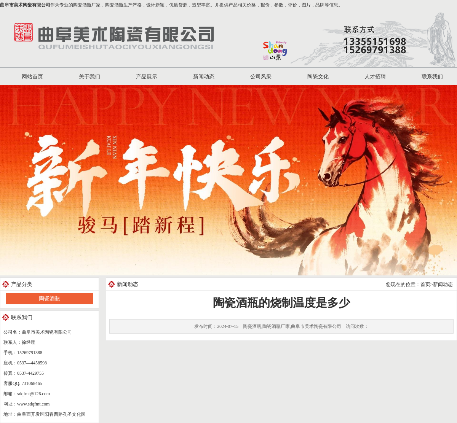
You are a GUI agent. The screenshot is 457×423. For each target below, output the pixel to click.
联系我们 (432, 77)
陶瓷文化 (318, 77)
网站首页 (32, 77)
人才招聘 (375, 77)
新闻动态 (203, 77)
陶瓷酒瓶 (49, 298)
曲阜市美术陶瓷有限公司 (25, 5)
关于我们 (89, 77)
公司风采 (261, 77)
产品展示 (146, 77)
